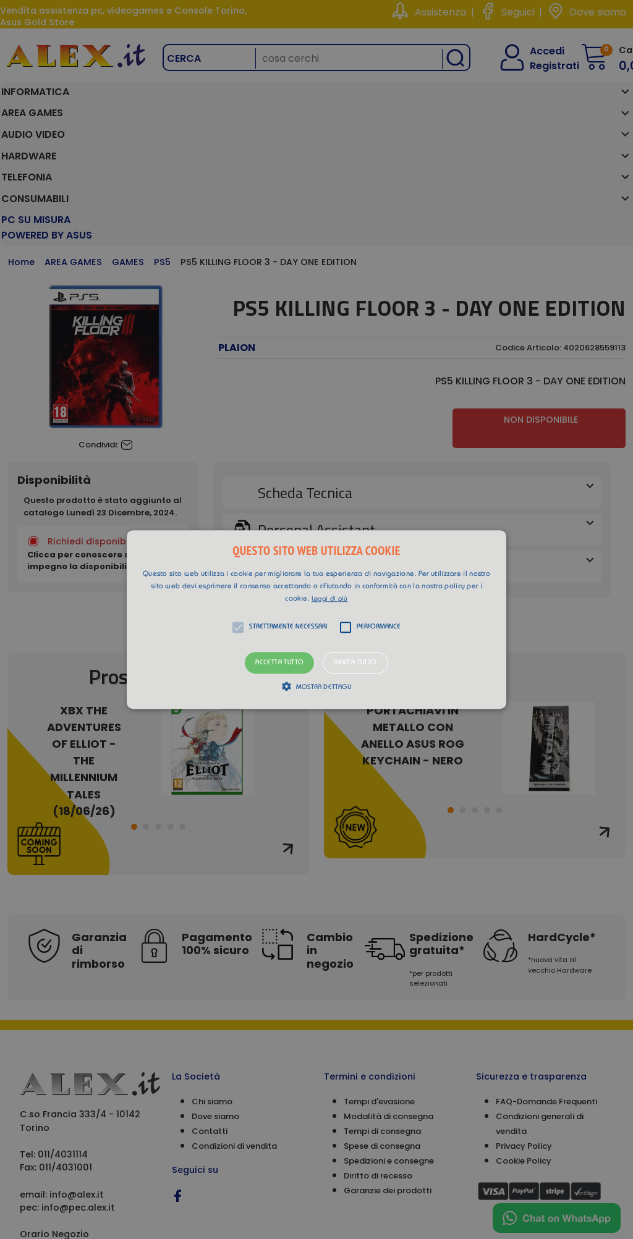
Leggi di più (330, 599)
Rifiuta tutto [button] (355, 662)
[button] (316, 619)
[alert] (316, 619)
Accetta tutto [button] (279, 662)
